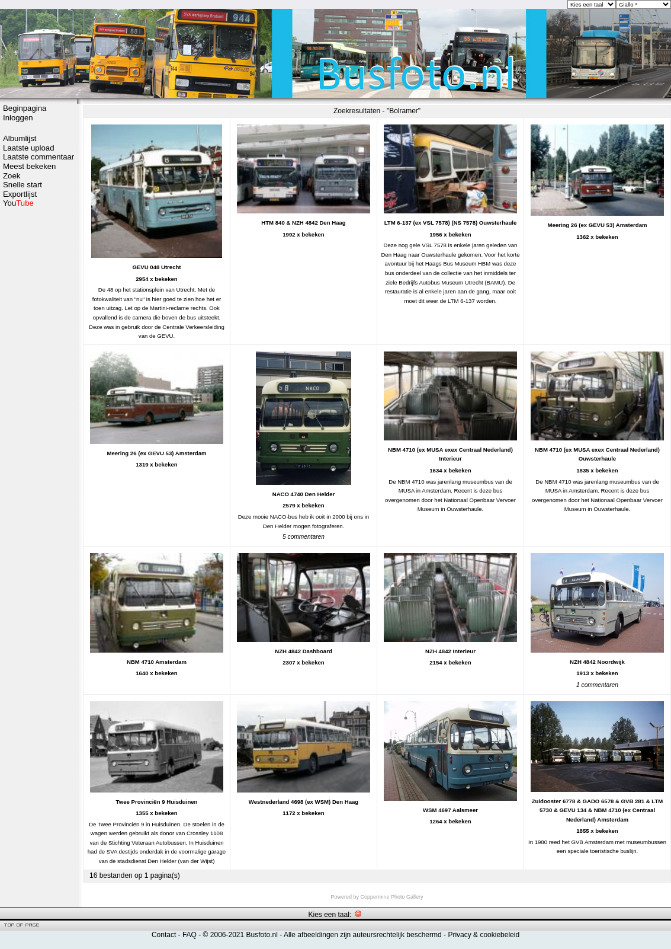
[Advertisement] (38, 253)
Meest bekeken (29, 166)
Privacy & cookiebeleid (483, 935)
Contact (164, 935)
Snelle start (22, 184)
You (18, 203)
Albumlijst (19, 138)
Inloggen (18, 117)
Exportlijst (20, 194)
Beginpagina (24, 108)
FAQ (189, 935)
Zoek (11, 175)
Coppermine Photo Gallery (391, 897)
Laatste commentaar (38, 156)
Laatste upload (28, 147)
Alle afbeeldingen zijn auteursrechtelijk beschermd (363, 935)
